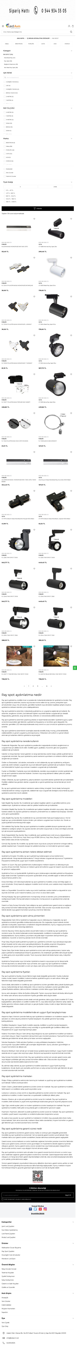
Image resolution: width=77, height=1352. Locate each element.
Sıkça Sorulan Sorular (9, 1269)
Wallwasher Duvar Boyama (11, 1248)
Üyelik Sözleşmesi (8, 1276)
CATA (43, 43)
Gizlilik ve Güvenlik (8, 1287)
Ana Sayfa (20, 38)
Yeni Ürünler (6, 1301)
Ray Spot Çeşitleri (8, 1251)
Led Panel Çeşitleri (8, 1234)
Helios (6, 43)
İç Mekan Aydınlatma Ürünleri (38, 38)
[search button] (71, 32)
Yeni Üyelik (5, 1323)
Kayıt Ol (68, 1195)
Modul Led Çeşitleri (8, 1237)
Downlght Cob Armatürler (11, 1255)
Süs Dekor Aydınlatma (10, 1230)
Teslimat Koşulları (8, 1273)
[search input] (38, 32)
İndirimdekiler (6, 1305)
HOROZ (67, 43)
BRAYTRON (18, 43)
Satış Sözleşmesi (8, 1280)
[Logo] (15, 26)
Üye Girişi (5, 1326)
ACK (55, 43)
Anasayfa (5, 1298)
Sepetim (5, 1312)
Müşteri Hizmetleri (8, 1309)
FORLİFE (31, 43)
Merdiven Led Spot (8, 1259)
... (42, 686)
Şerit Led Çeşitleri (8, 1226)
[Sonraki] (51, 686)
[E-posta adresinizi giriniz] (38, 1195)
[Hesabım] (69, 26)
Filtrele (38, 209)
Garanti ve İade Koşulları (10, 1284)
